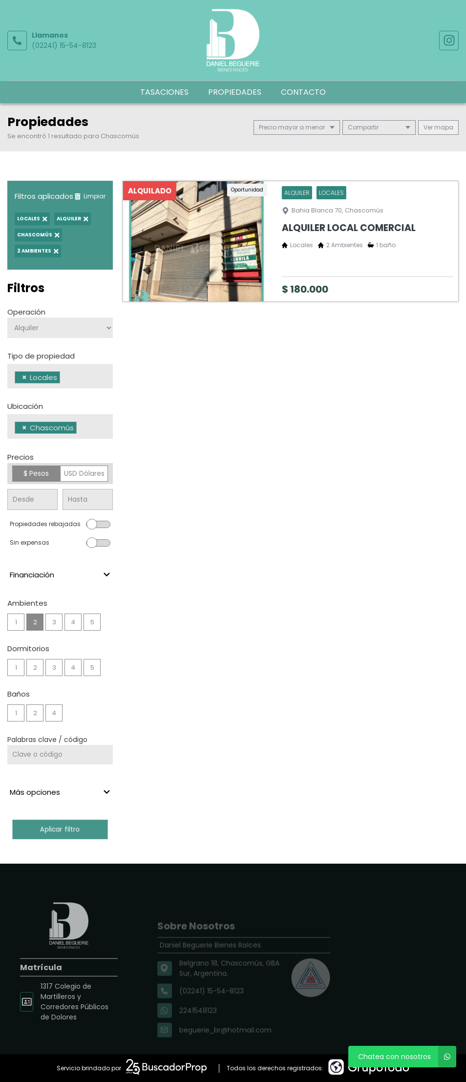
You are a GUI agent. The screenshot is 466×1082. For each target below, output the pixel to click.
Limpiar (90, 196)
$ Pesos (36, 473)
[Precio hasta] (88, 499)
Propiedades (234, 92)
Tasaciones (164, 92)
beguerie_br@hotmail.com (225, 1042)
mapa (438, 127)
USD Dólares (84, 473)
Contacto (303, 92)
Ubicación (25, 406)
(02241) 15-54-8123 (64, 45)
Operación (26, 312)
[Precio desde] (32, 499)
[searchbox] (65, 378)
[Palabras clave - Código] (60, 754)
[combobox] (60, 376)
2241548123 (198, 1023)
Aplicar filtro (60, 829)
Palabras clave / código (47, 739)
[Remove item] (24, 377)
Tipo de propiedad (41, 356)
